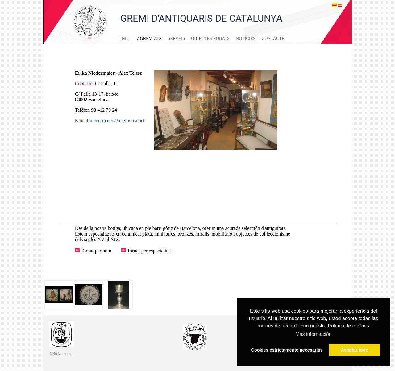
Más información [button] (313, 334)
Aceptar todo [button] (354, 350)
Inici (125, 38)
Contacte (273, 38)
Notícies (246, 38)
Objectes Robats (210, 38)
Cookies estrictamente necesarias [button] (287, 350)
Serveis (176, 38)
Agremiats (149, 38)
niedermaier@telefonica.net (117, 120)
